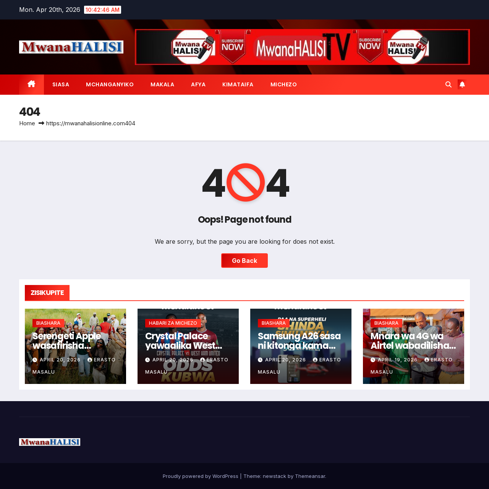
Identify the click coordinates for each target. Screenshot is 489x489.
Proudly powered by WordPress (201, 476)
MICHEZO (283, 84)
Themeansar (310, 476)
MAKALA (162, 84)
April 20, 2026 (61, 360)
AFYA (198, 84)
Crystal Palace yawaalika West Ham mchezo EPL (181, 345)
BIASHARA (48, 323)
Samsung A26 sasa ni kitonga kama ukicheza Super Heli (299, 345)
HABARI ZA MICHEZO (173, 323)
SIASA (61, 84)
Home (27, 123)
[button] (448, 84)
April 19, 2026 (398, 360)
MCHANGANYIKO (110, 84)
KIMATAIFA (238, 84)
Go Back (244, 260)
